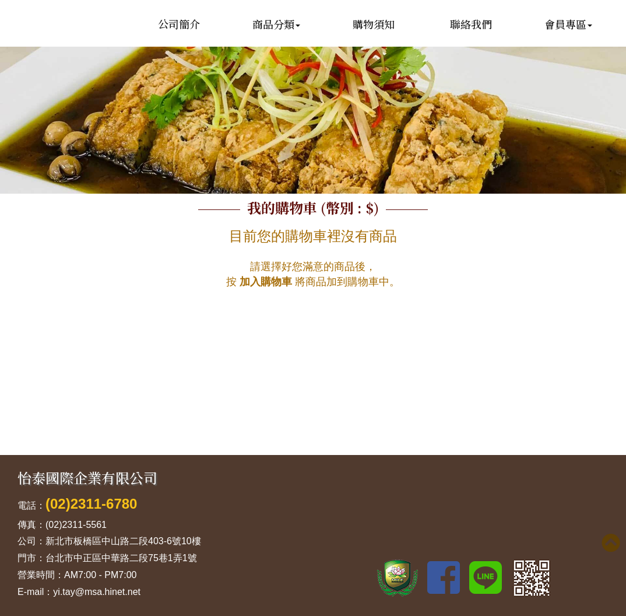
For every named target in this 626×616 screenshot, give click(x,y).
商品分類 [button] (276, 24)
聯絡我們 (471, 24)
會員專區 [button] (568, 24)
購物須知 (374, 24)
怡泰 (73, 54)
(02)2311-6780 (91, 504)
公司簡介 (179, 24)
